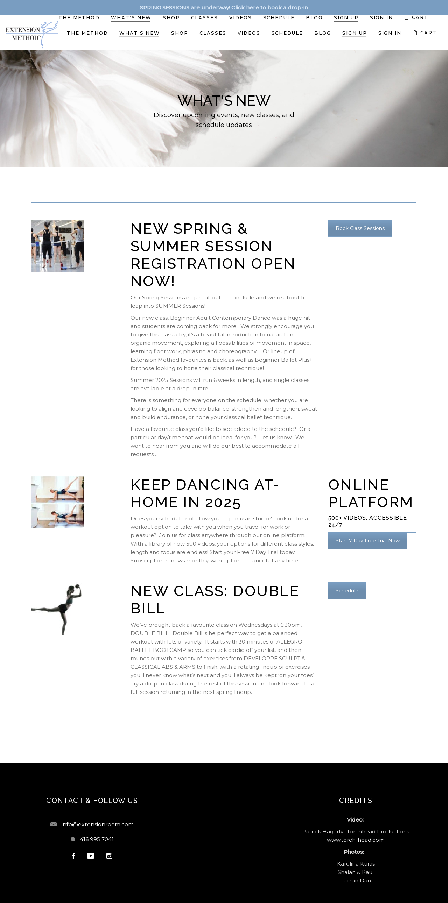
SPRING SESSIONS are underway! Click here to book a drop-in (224, 7)
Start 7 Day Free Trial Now (368, 541)
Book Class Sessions (360, 228)
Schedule (347, 591)
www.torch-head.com (356, 840)
